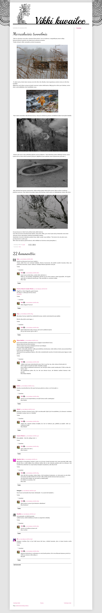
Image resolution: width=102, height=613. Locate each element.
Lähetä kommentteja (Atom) (22, 605)
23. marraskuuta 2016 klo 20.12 (31, 340)
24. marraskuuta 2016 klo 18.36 (32, 501)
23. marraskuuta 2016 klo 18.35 (26, 314)
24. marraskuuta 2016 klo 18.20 (32, 272)
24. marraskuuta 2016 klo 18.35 (32, 473)
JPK (17, 539)
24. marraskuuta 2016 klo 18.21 (32, 302)
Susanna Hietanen (21, 436)
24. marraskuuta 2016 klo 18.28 (32, 362)
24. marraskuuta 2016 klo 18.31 (32, 446)
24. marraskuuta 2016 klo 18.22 (32, 327)
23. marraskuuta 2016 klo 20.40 (28, 409)
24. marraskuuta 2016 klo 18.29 (32, 396)
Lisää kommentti (17, 564)
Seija (18, 259)
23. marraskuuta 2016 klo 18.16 (26, 259)
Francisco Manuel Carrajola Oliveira (25, 289)
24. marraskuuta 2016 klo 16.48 (25, 539)
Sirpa (18, 314)
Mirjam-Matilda (20, 340)
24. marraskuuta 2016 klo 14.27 (28, 514)
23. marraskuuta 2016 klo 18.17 (40, 289)
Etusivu (42, 603)
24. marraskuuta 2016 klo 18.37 (32, 526)
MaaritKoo (19, 514)
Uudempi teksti (16, 603)
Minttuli (18, 409)
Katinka (18, 386)
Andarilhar (19, 294)
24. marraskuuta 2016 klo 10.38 (29, 490)
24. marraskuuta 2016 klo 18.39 (32, 551)
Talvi (20, 246)
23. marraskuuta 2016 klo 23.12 (32, 436)
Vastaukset (20, 270)
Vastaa (18, 266)
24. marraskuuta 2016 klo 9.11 (30, 459)
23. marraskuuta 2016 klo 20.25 (27, 386)
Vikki (22, 272)
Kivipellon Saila (20, 459)
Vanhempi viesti (67, 603)
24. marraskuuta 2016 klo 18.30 (32, 421)
